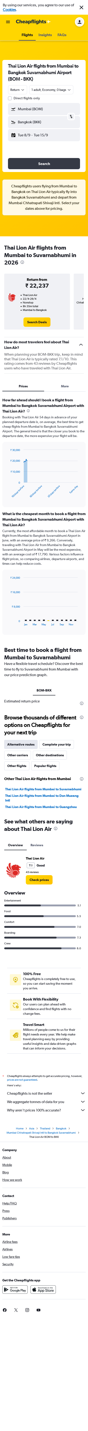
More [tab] (65, 386)
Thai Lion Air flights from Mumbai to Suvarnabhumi (43, 901)
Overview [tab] (15, 957)
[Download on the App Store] (43, 1402)
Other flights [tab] (16, 877)
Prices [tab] (23, 386)
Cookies (9, 9)
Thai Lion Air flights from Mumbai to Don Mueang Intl (42, 909)
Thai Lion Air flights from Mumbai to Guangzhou (41, 918)
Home (19, 1241)
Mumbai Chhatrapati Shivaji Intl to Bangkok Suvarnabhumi (41, 1245)
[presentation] (22, 262)
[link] (36, 322)
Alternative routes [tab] (20, 856)
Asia (31, 1241)
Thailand (45, 1241)
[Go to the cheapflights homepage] (33, 22)
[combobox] (17, 89)
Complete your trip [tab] (56, 856)
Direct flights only (27, 98)
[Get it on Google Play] (15, 1402)
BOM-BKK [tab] (44, 690)
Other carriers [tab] (17, 867)
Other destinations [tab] (50, 867)
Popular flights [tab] (45, 877)
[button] (81, 7)
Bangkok (61, 1241)
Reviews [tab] (37, 957)
